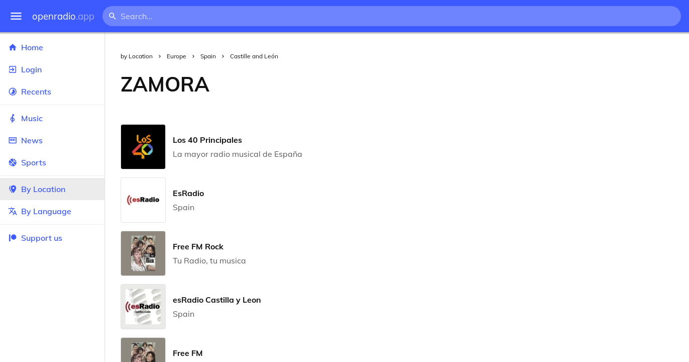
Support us (35, 238)
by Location (137, 56)
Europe (176, 56)
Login (52, 69)
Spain (208, 56)
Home (52, 47)
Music (52, 118)
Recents (52, 91)
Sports (52, 162)
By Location (52, 189)
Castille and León (254, 56)
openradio (63, 16)
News (52, 140)
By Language (52, 211)
